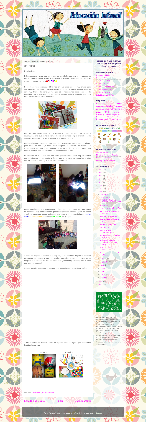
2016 (101, 191)
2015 (101, 281)
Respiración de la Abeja (108, 216)
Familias (117, 109)
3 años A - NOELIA (103, 75)
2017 (101, 188)
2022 (101, 173)
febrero (103, 278)
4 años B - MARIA (102, 84)
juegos (118, 119)
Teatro (106, 119)
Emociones (118, 106)
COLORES (104, 205)
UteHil (77, 413)
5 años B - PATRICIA (103, 89)
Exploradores (36, 393)
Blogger (98, 413)
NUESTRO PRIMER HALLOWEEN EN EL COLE (108, 243)
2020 (101, 179)
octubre (104, 259)
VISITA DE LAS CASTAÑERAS (106, 232)
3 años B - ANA (101, 78)
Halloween (118, 112)
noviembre (105, 197)
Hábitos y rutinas (103, 115)
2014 (101, 285)
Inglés (44, 393)
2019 (101, 182)
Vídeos (112, 119)
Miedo (120, 115)
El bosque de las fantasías (105, 161)
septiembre (105, 262)
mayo (103, 268)
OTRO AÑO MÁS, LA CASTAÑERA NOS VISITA (110, 201)
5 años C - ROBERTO (104, 92)
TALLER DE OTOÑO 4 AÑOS (110, 208)
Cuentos (118, 104)
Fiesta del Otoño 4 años (108, 225)
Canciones (100, 104)
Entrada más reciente (35, 401)
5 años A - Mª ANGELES (105, 86)
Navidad (99, 117)
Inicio (60, 401)
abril (102, 271)
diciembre (104, 194)
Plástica (109, 117)
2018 (101, 185)
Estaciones (100, 109)
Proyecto (50, 393)
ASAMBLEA (104, 228)
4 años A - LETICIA (103, 81)
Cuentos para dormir (103, 158)
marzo (103, 274)
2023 (101, 169)
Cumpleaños (100, 106)
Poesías (119, 117)
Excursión (108, 109)
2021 (101, 176)
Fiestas (99, 112)
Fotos (108, 112)
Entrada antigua (83, 401)
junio (103, 265)
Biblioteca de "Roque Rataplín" (107, 155)
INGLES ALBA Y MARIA (105, 95)
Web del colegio (102, 152)
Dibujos (109, 106)
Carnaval (109, 104)
